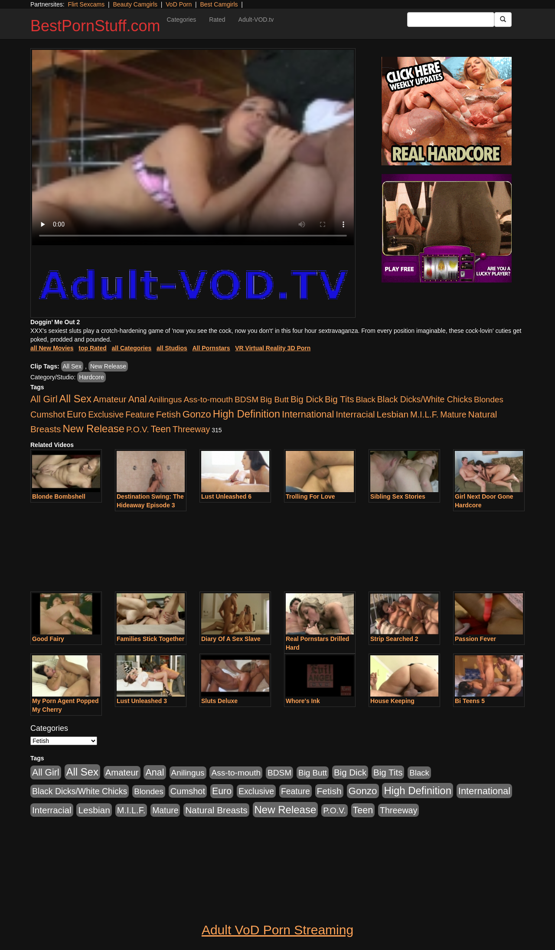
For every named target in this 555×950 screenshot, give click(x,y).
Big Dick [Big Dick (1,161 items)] (307, 399)
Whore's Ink (303, 700)
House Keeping (392, 700)
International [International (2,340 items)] (308, 414)
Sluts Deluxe (219, 700)
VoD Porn (179, 4)
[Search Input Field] (450, 19)
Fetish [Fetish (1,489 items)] (168, 414)
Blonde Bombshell (58, 496)
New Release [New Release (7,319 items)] (93, 428)
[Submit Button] (503, 19)
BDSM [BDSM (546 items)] (246, 399)
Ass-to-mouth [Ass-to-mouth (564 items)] (208, 399)
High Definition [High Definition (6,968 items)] (246, 414)
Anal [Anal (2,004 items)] (137, 399)
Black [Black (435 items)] (365, 399)
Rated (217, 19)
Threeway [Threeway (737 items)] (191, 429)
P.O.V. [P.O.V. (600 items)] (137, 429)
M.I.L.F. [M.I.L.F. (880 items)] (424, 414)
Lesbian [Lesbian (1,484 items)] (392, 414)
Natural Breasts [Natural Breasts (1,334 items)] (216, 810)
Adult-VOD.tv (256, 19)
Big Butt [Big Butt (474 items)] (274, 399)
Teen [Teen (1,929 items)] (160, 429)
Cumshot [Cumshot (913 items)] (47, 414)
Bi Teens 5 (470, 700)
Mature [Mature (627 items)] (453, 414)
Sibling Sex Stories (397, 496)
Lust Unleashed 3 (142, 700)
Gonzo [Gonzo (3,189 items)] (197, 414)
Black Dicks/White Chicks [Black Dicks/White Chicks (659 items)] (424, 399)
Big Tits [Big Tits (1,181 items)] (339, 399)
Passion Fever (475, 638)
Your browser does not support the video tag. (193, 147)
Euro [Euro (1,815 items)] (76, 414)
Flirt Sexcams (86, 4)
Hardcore (91, 377)
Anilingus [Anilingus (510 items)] (165, 399)
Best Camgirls (219, 4)
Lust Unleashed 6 (226, 496)
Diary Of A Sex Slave (231, 638)
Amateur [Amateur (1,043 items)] (110, 399)
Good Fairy (48, 638)
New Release (108, 366)
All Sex (72, 366)
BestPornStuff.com (95, 26)
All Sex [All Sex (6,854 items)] (75, 398)
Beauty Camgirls (135, 4)
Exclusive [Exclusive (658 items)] (106, 414)
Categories (181, 19)
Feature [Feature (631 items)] (139, 414)
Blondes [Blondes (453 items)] (488, 399)
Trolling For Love (310, 496)
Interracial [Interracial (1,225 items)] (355, 414)
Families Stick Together (150, 638)
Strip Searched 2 (394, 638)
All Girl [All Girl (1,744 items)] (44, 399)
